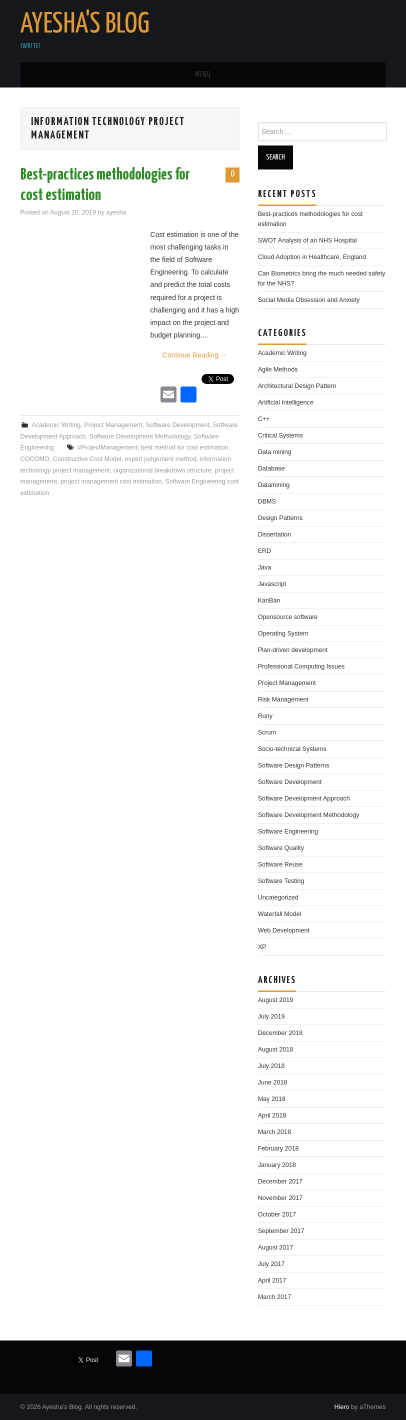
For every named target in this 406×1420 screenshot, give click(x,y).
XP (262, 947)
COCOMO (35, 459)
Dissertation (275, 534)
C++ (264, 419)
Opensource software (288, 617)
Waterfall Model (280, 914)
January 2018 (277, 1165)
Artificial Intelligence (286, 402)
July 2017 (271, 1264)
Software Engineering (288, 831)
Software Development (177, 425)
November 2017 (280, 1198)
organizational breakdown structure (163, 470)
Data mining (275, 452)
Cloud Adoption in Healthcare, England (312, 257)
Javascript (272, 584)
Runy (265, 716)
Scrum (267, 732)
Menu (203, 74)
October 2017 (277, 1214)
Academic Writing (56, 425)
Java (265, 567)
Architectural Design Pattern (297, 386)
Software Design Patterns (294, 765)
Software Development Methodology (140, 436)
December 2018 (280, 1033)
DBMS (267, 501)
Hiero (341, 1407)
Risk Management (283, 699)
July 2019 (271, 1016)
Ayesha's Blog (85, 24)
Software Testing (281, 881)
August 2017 (276, 1247)
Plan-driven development (293, 650)
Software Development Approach (304, 798)
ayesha (116, 212)
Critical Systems (280, 435)
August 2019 (276, 1000)
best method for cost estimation (184, 447)
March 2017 (275, 1297)
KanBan (269, 600)
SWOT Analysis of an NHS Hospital (307, 240)
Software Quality (281, 848)
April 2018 (272, 1115)
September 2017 (281, 1231)
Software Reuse (280, 864)
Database (271, 468)
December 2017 (280, 1181)
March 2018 (275, 1132)
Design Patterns (280, 518)
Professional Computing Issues (301, 666)
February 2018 (278, 1148)
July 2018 (271, 1066)
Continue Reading (195, 355)
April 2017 (272, 1280)
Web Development (284, 930)
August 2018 (276, 1049)
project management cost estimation (111, 481)
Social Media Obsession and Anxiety (309, 300)
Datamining (274, 485)
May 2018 (272, 1099)
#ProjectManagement (108, 447)
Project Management (113, 425)
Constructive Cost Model (87, 459)
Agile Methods (278, 369)
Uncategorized (278, 897)
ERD (265, 551)
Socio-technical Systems (292, 749)
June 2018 (273, 1082)
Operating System (283, 633)
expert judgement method (160, 459)
